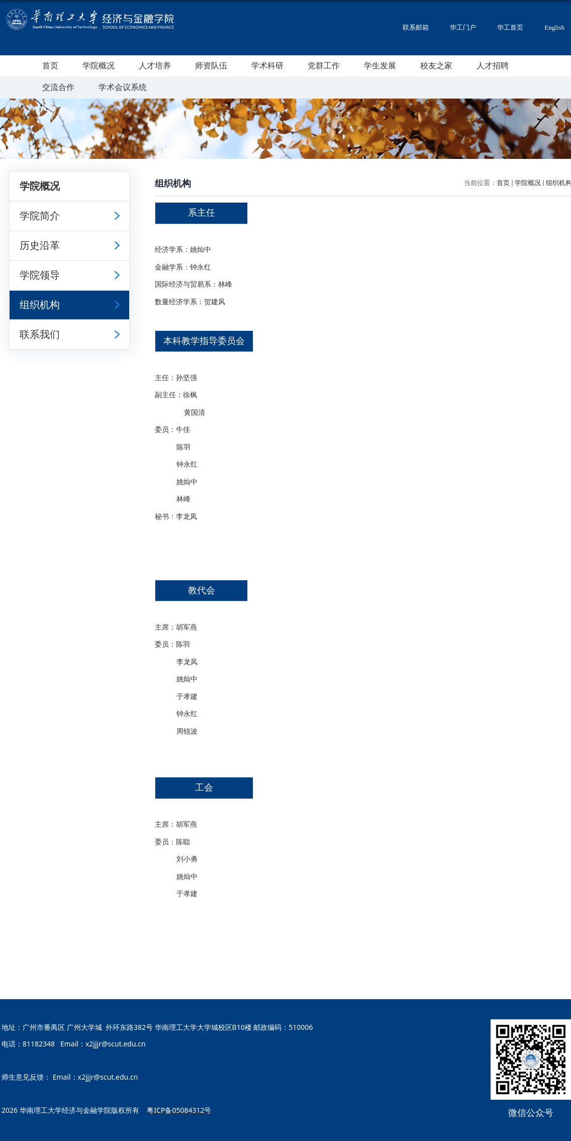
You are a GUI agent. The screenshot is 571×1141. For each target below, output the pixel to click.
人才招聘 (493, 65)
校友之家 (436, 65)
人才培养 (155, 65)
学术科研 (267, 65)
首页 (50, 65)
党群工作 (324, 65)
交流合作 (58, 87)
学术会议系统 (123, 87)
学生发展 (380, 65)
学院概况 (98, 65)
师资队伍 (211, 65)
